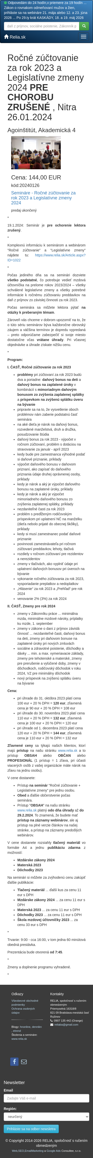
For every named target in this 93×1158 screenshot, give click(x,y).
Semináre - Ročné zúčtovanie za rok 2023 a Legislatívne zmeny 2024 (43, 197)
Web (14, 1150)
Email (8, 1090)
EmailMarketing (34, 1150)
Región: (10, 1109)
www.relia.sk (67, 751)
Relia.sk (15, 37)
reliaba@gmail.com (66, 1024)
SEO (21, 1150)
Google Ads (54, 1150)
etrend (17, 1030)
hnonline (25, 1026)
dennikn (37, 1026)
